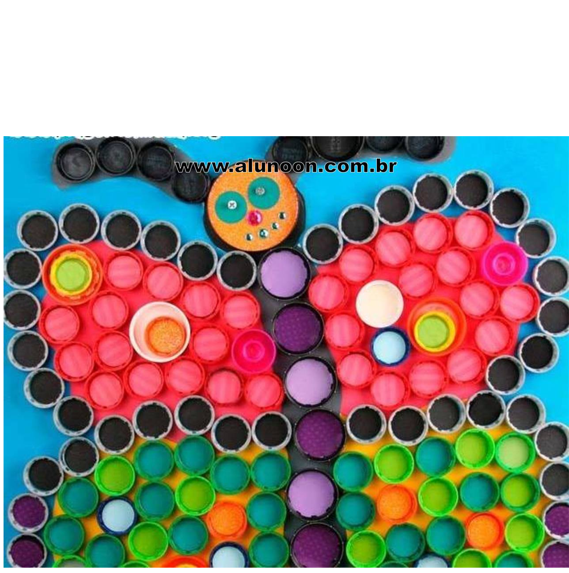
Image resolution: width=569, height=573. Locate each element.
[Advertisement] (284, 74)
